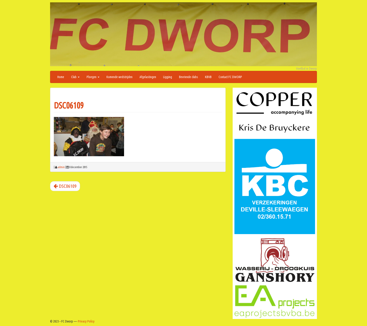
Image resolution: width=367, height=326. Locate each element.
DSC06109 (69, 105)
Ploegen (93, 77)
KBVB (208, 77)
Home (60, 77)
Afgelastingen (147, 77)
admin (61, 167)
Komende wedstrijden (119, 77)
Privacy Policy (86, 321)
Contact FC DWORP (230, 77)
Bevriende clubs (188, 77)
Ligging (167, 77)
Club (75, 77)
